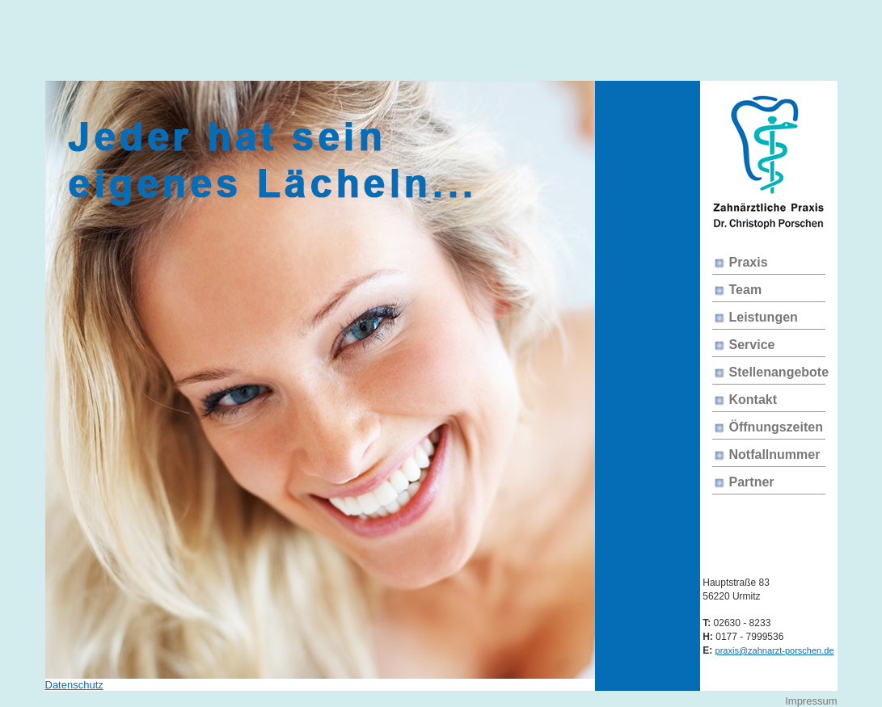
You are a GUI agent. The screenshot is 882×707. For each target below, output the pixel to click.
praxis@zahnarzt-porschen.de (774, 650)
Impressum (811, 701)
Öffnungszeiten (776, 427)
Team (745, 290)
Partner (751, 482)
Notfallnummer (775, 454)
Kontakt (753, 399)
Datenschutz (74, 685)
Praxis (748, 262)
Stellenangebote (779, 372)
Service (752, 344)
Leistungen (763, 317)
